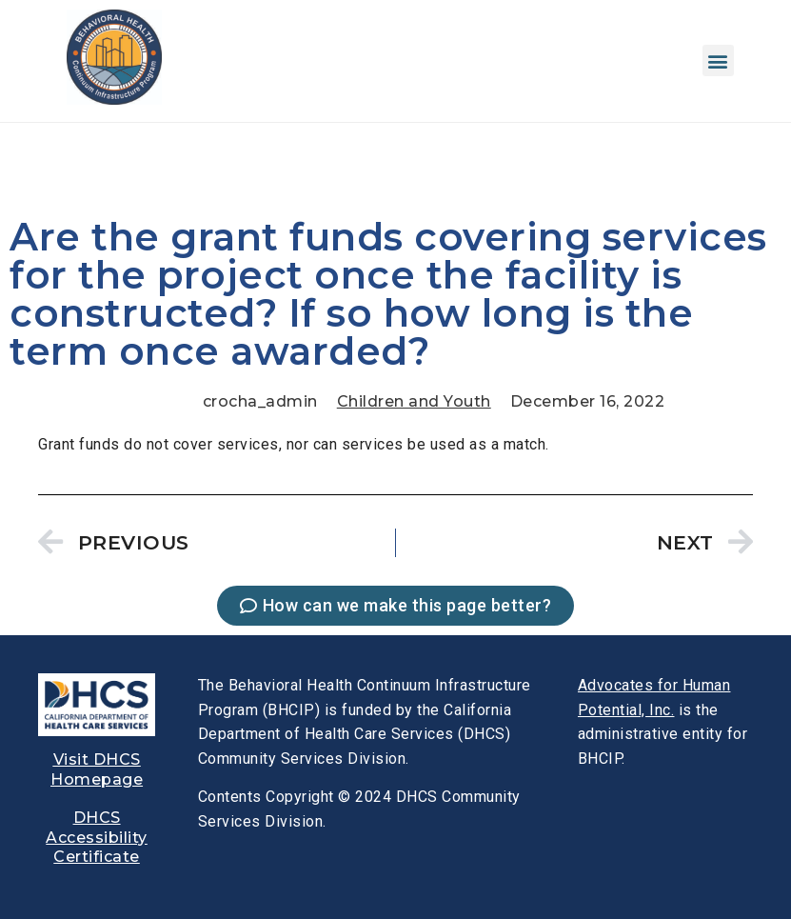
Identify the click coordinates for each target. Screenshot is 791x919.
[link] (114, 99)
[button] (718, 60)
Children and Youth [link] (414, 401)
